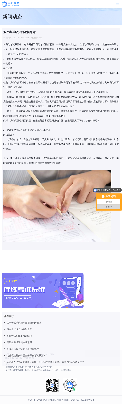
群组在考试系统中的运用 (19, 367)
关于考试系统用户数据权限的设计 (24, 347)
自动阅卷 (53, 59)
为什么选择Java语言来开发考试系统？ (26, 380)
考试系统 (14, 44)
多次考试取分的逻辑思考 (19, 354)
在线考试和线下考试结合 (19, 361)
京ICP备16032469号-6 (82, 399)
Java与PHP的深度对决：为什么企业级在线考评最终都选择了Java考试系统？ (45, 387)
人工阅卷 (79, 120)
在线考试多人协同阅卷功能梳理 (23, 374)
